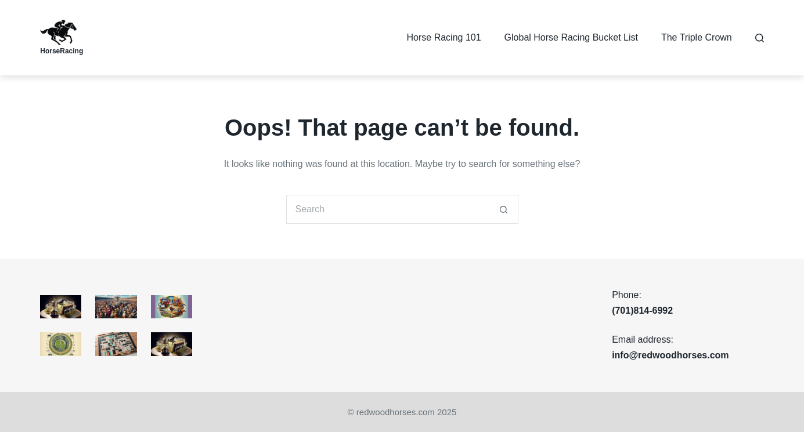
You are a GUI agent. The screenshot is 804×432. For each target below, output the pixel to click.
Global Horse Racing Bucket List (571, 37)
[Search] (759, 38)
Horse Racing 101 (444, 37)
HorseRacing (61, 51)
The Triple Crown (696, 37)
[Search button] (503, 209)
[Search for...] (387, 209)
